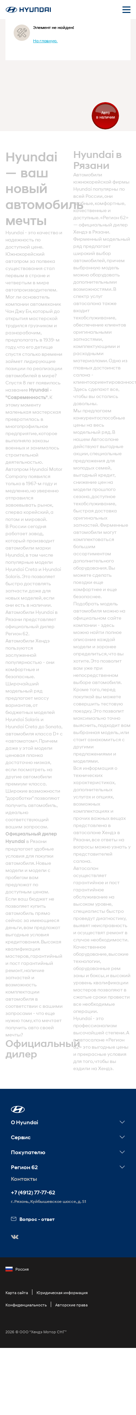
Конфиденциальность (26, 1304)
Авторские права (71, 1304)
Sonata (53, 726)
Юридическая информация (62, 1292)
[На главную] (28, 10)
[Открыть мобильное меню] (126, 9)
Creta (31, 569)
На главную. (45, 40)
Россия (17, 1269)
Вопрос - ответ (33, 1219)
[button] (18, 1109)
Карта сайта (16, 1292)
